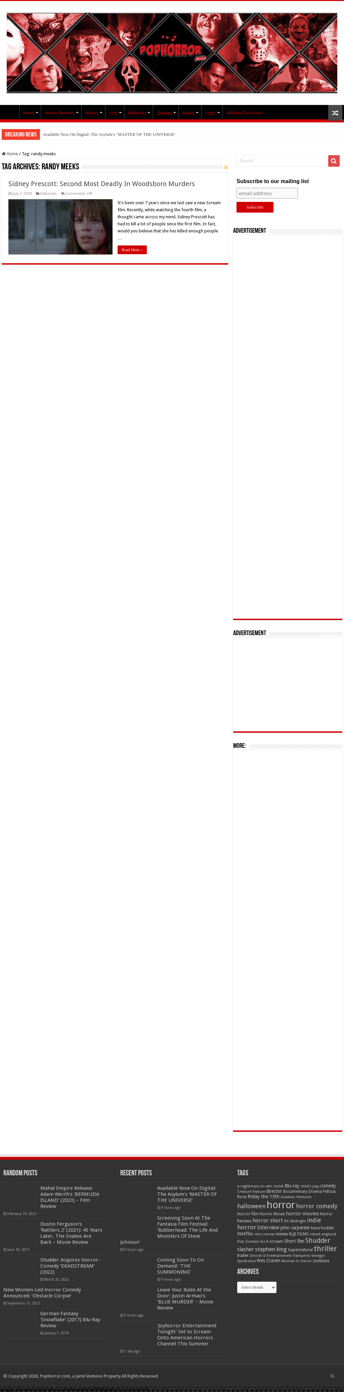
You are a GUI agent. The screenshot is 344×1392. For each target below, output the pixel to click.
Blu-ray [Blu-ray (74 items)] (292, 1185)
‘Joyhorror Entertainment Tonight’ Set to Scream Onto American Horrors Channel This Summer (187, 1335)
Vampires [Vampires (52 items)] (301, 1255)
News (28, 112)
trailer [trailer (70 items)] (243, 1255)
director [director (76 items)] (274, 1191)
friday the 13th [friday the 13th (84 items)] (264, 1196)
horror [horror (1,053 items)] (281, 1205)
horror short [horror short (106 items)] (268, 1220)
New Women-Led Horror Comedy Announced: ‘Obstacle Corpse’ (42, 1293)
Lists (113, 112)
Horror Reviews (59, 112)
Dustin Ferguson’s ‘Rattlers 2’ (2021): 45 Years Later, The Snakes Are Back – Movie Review (71, 1233)
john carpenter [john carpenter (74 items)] (295, 1227)
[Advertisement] (287, 427)
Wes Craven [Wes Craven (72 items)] (268, 1260)
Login (210, 112)
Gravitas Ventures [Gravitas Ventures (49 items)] (296, 1196)
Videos (91, 112)
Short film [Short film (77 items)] (294, 1241)
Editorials (137, 112)
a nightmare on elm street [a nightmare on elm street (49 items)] (260, 1186)
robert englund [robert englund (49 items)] (323, 1234)
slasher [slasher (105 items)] (245, 1249)
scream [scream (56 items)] (276, 1241)
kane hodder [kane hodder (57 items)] (322, 1228)
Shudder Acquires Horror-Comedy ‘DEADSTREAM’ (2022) (70, 1266)
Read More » (132, 249)
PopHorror (10, 112)
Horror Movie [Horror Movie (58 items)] (272, 1214)
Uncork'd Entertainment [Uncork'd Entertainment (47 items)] (271, 1256)
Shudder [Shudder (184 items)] (317, 1240)
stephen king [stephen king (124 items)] (271, 1249)
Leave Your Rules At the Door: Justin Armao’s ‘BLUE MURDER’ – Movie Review (185, 1299)
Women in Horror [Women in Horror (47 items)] (296, 1261)
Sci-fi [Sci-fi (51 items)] (264, 1241)
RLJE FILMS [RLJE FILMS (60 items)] (299, 1233)
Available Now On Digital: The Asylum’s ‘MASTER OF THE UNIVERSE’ (109, 134)
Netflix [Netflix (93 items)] (245, 1234)
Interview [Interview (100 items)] (268, 1228)
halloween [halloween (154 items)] (251, 1206)
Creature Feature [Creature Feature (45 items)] (251, 1191)
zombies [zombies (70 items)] (321, 1260)
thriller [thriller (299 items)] (325, 1248)
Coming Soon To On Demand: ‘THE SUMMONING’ (180, 1266)
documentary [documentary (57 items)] (295, 1191)
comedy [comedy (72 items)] (328, 1185)
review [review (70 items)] (281, 1233)
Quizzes (164, 112)
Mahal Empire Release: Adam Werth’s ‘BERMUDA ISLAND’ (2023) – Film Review (69, 1197)
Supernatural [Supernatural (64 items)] (300, 1249)
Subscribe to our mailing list (272, 181)
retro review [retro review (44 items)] (264, 1234)
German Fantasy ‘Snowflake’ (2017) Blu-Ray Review (70, 1320)
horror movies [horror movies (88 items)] (302, 1214)
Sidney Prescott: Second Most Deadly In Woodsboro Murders (101, 184)
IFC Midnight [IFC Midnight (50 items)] (295, 1221)
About (188, 112)
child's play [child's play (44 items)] (309, 1186)
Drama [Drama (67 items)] (315, 1191)
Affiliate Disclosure (244, 112)
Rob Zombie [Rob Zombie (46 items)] (248, 1241)
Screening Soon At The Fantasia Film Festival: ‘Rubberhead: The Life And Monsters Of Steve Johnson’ (169, 1230)
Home (10, 153)
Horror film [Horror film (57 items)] (247, 1214)
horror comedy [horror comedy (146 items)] (317, 1206)
